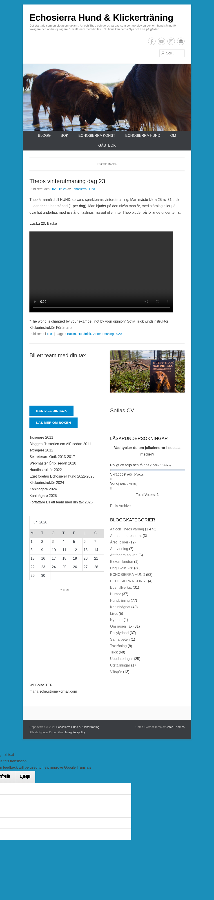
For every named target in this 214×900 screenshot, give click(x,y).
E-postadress (181, 41)
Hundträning (120, 600)
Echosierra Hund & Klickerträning (101, 17)
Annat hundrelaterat (126, 536)
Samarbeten (120, 639)
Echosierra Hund (83, 189)
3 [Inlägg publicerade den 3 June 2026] (53, 541)
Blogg (44, 135)
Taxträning (118, 646)
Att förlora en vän (124, 555)
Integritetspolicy (75, 732)
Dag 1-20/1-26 (121, 568)
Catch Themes (175, 727)
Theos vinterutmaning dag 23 (67, 181)
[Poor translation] (25, 777)
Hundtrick (84, 334)
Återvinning (119, 549)
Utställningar (120, 665)
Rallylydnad (119, 633)
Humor (115, 594)
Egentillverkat (121, 587)
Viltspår (116, 672)
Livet (114, 613)
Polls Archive (120, 506)
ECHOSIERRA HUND (142, 135)
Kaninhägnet (120, 607)
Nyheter (116, 620)
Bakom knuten (121, 561)
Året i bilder (119, 542)
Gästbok (107, 145)
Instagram (171, 41)
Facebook (152, 41)
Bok (64, 135)
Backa (71, 334)
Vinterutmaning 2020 (107, 334)
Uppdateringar (121, 659)
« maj (64, 589)
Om (173, 135)
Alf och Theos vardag (127, 529)
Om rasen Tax (121, 626)
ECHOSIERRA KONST (96, 135)
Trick (50, 334)
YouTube (161, 41)
